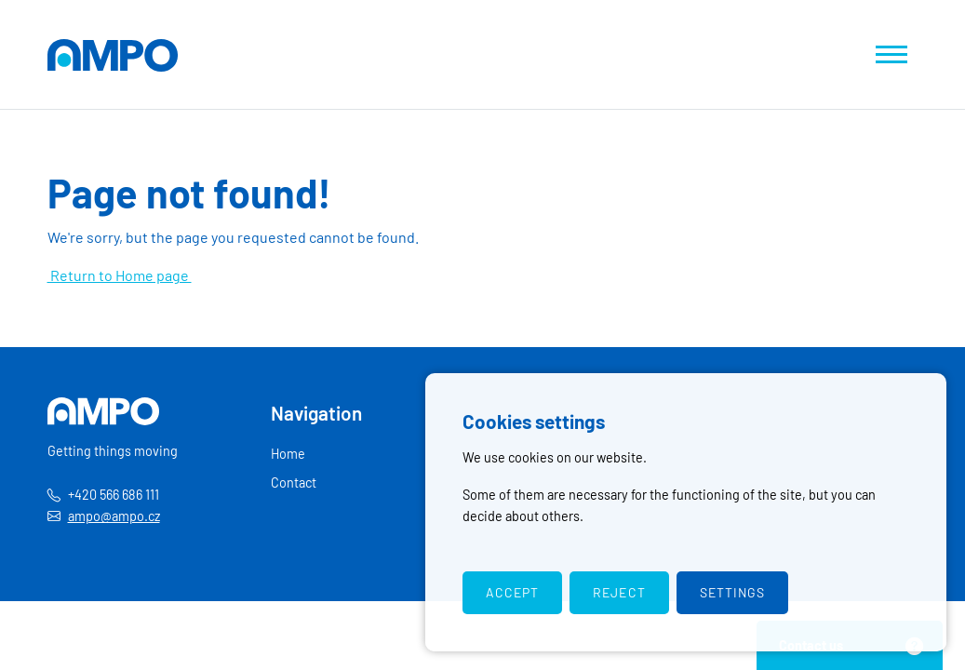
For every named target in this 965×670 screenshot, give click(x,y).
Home (288, 454)
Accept (512, 592)
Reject (619, 592)
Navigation (316, 412)
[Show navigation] (891, 54)
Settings (732, 592)
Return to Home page (119, 275)
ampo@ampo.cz (114, 516)
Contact (293, 482)
